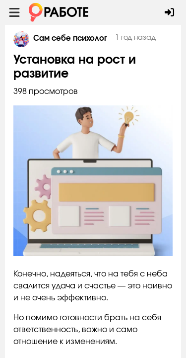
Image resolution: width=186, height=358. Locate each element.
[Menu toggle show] (14, 12)
